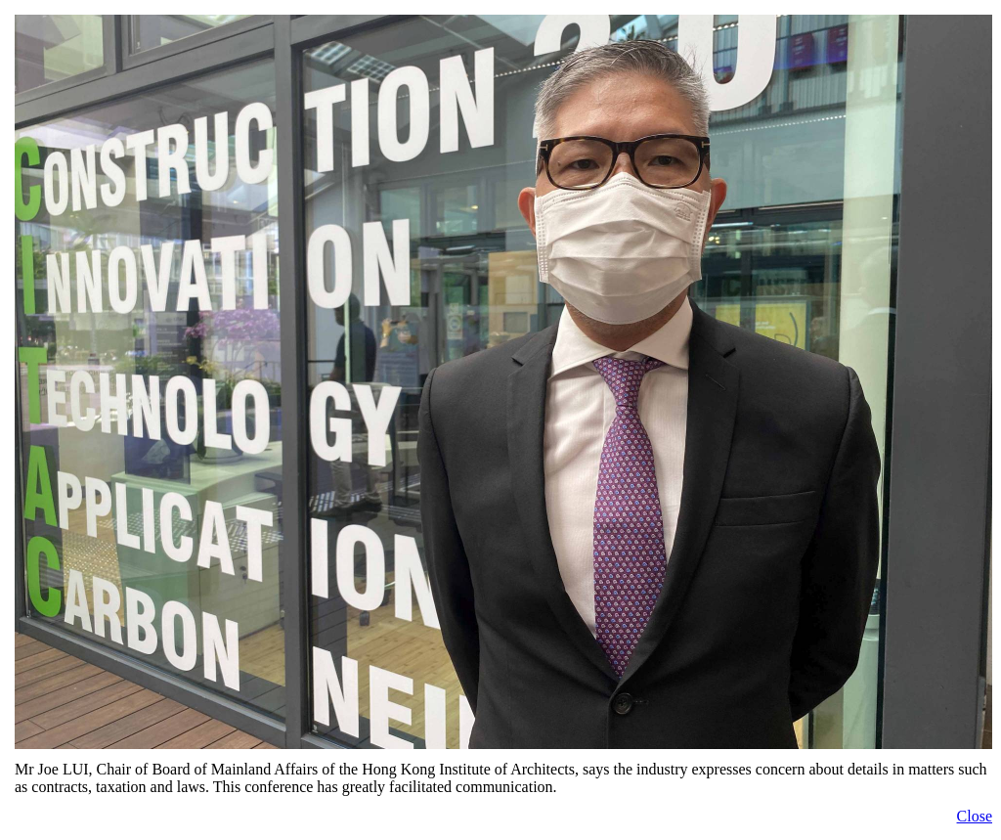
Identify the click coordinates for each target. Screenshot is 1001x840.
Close (974, 816)
